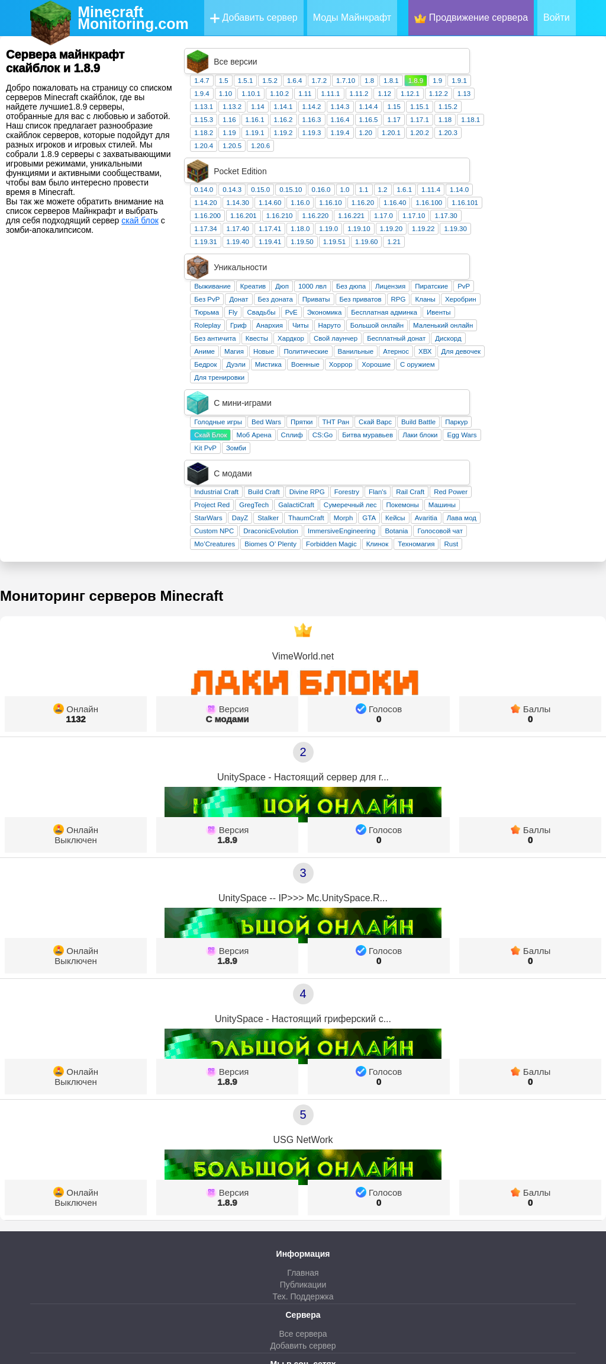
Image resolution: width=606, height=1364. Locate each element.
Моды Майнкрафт (352, 17)
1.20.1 (498, 106)
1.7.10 (453, 54)
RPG (506, 221)
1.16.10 (438, 151)
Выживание (320, 208)
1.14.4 (476, 80)
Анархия (377, 247)
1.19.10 (466, 177)
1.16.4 (448, 93)
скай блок (140, 220)
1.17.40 (345, 177)
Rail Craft (518, 362)
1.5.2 (377, 54)
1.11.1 (438, 67)
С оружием (525, 286)
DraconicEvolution (378, 401)
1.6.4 (402, 54)
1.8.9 (523, 54)
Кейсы (503, 388)
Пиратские (539, 208)
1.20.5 (339, 119)
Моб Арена (361, 331)
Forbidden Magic (439, 414)
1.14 (365, 80)
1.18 (552, 93)
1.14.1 (391, 80)
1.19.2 (391, 106)
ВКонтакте (302, 1254)
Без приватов (468, 221)
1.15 (501, 80)
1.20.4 (311, 119)
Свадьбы (368, 234)
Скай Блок (318, 331)
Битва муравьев (475, 331)
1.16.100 (536, 151)
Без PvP (314, 221)
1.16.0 (407, 151)
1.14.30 (345, 151)
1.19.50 (409, 190)
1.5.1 (353, 54)
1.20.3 (555, 106)
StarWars (316, 388)
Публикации (303, 1155)
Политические (413, 273)
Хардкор (398, 260)
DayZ (348, 388)
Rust (559, 414)
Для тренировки (327, 299)
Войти (556, 17)
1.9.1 (567, 54)
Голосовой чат (547, 401)
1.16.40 (502, 151)
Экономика (432, 234)
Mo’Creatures (322, 414)
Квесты (364, 260)
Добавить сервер (254, 17)
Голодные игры (326, 318)
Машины (549, 375)
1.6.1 (512, 138)
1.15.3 (311, 93)
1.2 (490, 138)
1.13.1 (311, 80)
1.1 (471, 138)
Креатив (360, 208)
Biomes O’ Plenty (378, 414)
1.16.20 (470, 151)
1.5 (331, 54)
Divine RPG (415, 362)
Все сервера (303, 1204)
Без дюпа (458, 208)
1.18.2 (311, 106)
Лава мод (569, 388)
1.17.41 (377, 177)
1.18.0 (407, 177)
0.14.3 (339, 138)
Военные (413, 286)
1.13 (571, 67)
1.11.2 (466, 67)
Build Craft (372, 362)
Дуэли (343, 286)
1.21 (501, 190)
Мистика (376, 286)
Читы (408, 247)
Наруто (437, 247)
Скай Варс (482, 318)
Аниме (312, 273)
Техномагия (523, 414)
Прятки (409, 318)
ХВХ (533, 273)
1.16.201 (351, 164)
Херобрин (568, 221)
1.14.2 (419, 80)
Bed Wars (374, 318)
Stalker (375, 388)
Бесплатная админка (492, 234)
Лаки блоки (527, 331)
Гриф (346, 247)
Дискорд (556, 260)
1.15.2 (555, 80)
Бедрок (313, 286)
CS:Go (430, 331)
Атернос (504, 273)
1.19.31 (313, 190)
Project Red (319, 375)
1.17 (501, 93)
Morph (451, 388)
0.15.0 (368, 138)
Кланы (533, 221)
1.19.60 (474, 190)
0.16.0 (429, 138)
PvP (571, 208)
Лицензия (498, 208)
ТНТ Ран (443, 318)
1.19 (336, 106)
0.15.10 (398, 138)
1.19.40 (345, 190)
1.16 (336, 93)
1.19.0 (436, 177)
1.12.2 (546, 67)
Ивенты (546, 234)
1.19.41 (377, 190)
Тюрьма (314, 234)
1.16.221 (459, 164)
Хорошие (483, 286)
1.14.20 (313, 151)
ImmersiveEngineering (449, 401)
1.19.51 (442, 190)
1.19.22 (531, 177)
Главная (302, 1143)
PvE (399, 234)
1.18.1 (578, 93)
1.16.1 (362, 93)
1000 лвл (420, 208)
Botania (503, 401)
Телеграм (303, 1266)
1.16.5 (476, 93)
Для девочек (569, 273)
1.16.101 (572, 151)
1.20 (473, 106)
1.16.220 (423, 164)
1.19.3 (419, 106)
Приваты (424, 221)
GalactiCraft (404, 375)
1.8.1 (499, 54)
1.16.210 (387, 164)
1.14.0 (566, 138)
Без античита (323, 260)
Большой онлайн (484, 247)
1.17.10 (521, 164)
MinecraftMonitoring (133, 18)
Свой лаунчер (443, 260)
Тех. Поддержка (302, 1167)
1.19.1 (362, 106)
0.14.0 (311, 138)
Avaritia (534, 388)
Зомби (344, 344)
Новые (371, 273)
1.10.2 (387, 67)
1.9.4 (309, 67)
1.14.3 (448, 80)
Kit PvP (313, 344)
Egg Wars (569, 331)
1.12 (491, 67)
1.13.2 (339, 80)
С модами (227, 590)
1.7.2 (427, 54)
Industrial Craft (324, 362)
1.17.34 (313, 177)
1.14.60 (377, 151)
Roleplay (315, 247)
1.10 (333, 67)
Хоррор (448, 286)
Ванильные (464, 273)
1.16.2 (391, 93)
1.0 (452, 138)
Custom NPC (321, 401)
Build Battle (526, 318)
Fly (340, 234)
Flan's (485, 362)
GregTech (361, 375)
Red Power (558, 362)
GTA (476, 388)
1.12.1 (517, 67)
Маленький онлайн (551, 247)
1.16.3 (419, 93)
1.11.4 (538, 138)
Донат (346, 221)
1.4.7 (309, 54)
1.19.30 (563, 177)
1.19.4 (448, 106)
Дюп (390, 208)
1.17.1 (527, 93)
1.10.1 (358, 67)
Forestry (454, 362)
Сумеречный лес (458, 375)
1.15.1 (527, 80)
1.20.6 (368, 119)
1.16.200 (315, 164)
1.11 (412, 67)
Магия (342, 273)
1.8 (477, 54)
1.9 (545, 54)
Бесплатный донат (504, 260)
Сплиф (400, 331)
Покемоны (510, 375)
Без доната (383, 221)
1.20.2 (527, 106)
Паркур (564, 318)
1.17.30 (553, 164)
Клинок (485, 414)
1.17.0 (491, 164)
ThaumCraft (414, 388)
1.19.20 (499, 177)
